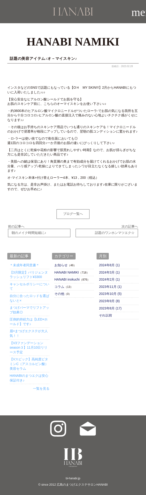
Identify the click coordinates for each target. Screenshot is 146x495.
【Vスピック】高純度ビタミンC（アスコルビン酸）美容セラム (29, 362)
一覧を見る (41, 387)
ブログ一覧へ (73, 214)
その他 (59, 292)
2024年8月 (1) (109, 264)
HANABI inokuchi (67, 278)
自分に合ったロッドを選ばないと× (29, 297)
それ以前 (105, 314)
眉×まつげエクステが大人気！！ (29, 332)
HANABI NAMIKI (66, 271)
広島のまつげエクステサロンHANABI (82, 483)
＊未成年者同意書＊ (24, 264)
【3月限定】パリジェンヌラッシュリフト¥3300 (29, 273)
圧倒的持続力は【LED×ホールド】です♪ (29, 320)
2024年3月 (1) (109, 271)
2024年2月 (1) (109, 278)
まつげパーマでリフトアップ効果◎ (29, 309)
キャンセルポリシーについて (29, 285)
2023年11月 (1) (110, 285)
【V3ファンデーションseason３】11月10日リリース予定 (28, 346)
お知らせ (61, 264)
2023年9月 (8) (109, 299)
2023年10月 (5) (110, 292)
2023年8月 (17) (110, 307)
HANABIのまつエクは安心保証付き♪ (29, 377)
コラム (59, 285)
